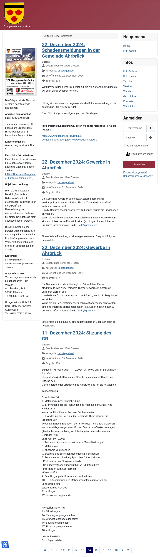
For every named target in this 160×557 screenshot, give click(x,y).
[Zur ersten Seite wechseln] (45, 550)
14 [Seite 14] (89, 550)
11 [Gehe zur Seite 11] (69, 550)
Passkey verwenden (139, 154)
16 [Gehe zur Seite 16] (102, 550)
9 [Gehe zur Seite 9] (56, 550)
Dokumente (129, 76)
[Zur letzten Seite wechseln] (128, 550)
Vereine (127, 86)
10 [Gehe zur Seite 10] (62, 550)
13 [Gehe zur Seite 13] (82, 550)
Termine (127, 81)
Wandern (128, 91)
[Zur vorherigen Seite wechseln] (51, 550)
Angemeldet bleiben (138, 145)
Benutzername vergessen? (137, 176)
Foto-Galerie (130, 71)
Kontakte (128, 101)
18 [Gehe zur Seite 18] (116, 550)
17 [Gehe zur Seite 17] (109, 550)
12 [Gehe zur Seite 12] (76, 550)
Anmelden (139, 164)
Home (126, 45)
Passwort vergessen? (135, 172)
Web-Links (129, 106)
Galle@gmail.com (87, 225)
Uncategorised (66, 70)
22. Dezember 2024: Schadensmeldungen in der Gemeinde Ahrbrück (71, 50)
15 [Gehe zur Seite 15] (96, 550)
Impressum (129, 50)
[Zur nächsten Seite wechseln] (122, 550)
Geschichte (129, 96)
